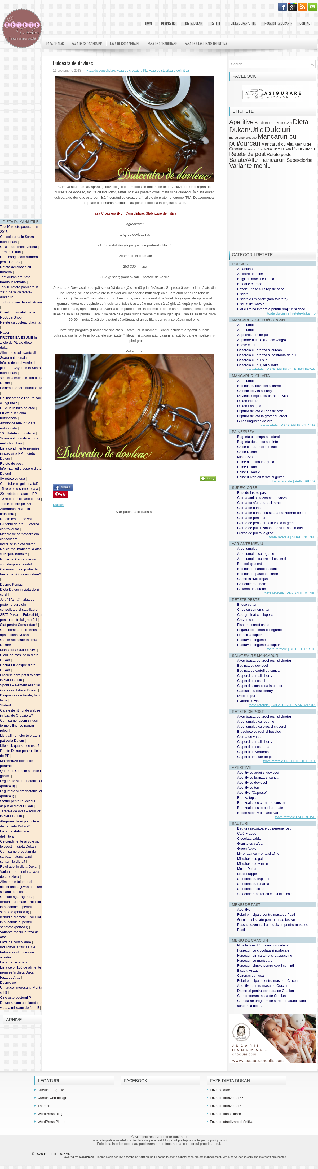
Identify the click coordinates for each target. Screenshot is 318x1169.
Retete (218, 22)
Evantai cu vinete (250, 701)
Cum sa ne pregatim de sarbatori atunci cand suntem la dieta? (18, 856)
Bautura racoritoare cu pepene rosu (264, 828)
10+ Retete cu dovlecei (18, 433)
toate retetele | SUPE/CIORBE (292, 537)
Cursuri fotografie (51, 1090)
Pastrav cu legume (251, 640)
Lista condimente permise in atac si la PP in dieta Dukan (19, 453)
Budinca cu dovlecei (252, 666)
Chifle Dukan (247, 452)
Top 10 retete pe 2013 (17, 504)
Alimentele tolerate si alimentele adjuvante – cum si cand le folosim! (21, 887)
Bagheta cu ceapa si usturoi (258, 437)
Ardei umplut (247, 325)
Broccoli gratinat (249, 564)
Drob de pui (246, 696)
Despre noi (168, 23)
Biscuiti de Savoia (250, 304)
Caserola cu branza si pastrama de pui (266, 355)
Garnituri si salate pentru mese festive (266, 920)
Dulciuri (58, 505)
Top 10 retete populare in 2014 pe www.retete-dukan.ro (19, 292)
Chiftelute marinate (251, 584)
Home (148, 23)
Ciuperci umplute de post (256, 757)
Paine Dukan (247, 467)
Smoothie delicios (250, 889)
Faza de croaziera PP (87, 43)
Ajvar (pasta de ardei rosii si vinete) (264, 660)
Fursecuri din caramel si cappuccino (264, 955)
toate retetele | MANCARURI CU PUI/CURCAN (280, 369)
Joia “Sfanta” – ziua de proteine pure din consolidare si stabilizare (19, 604)
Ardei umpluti (247, 330)
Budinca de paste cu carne (257, 574)
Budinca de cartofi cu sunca (258, 569)
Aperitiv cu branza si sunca (257, 777)
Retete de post (11, 463)
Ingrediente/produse (243, 137)
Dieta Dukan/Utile (243, 23)
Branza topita (247, 798)
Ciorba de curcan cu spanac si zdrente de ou (271, 513)
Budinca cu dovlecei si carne (259, 386)
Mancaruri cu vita (277, 144)
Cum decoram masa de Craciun (261, 996)
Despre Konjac (12, 584)
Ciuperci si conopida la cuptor (259, 686)
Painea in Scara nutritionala (21, 388)
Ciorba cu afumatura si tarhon (259, 503)
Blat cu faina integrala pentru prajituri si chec (271, 309)
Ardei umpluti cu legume (255, 554)
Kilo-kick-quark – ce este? (20, 746)
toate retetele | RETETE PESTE (291, 649)
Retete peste (279, 154)
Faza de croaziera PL (125, 43)
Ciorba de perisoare (252, 518)
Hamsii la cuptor (249, 635)
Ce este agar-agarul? (16, 897)
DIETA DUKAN (193, 23)
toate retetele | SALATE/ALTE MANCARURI (282, 705)
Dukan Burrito (247, 401)
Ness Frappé (247, 874)
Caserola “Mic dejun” (253, 579)
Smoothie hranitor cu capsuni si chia (265, 894)
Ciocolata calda (249, 838)
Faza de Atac (10, 977)
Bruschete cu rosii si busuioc (259, 732)
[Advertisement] (21, 135)
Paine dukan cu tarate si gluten (261, 477)
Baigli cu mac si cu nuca (255, 279)
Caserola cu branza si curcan (259, 350)
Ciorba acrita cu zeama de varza (262, 498)
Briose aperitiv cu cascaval (257, 813)
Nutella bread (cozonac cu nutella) (263, 945)
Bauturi (261, 122)
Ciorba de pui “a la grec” (255, 533)
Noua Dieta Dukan (279, 22)
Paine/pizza (303, 148)
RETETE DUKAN (57, 1154)
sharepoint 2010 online (138, 1156)
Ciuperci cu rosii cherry (254, 676)
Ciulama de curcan (251, 589)
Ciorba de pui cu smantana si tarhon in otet (270, 528)
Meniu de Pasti (253, 149)
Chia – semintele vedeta (19, 247)
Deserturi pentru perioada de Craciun (265, 991)
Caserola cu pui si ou (253, 360)
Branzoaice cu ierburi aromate (260, 808)
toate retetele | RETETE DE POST (289, 761)
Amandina (245, 269)
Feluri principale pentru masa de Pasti (266, 915)
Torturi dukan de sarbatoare (21, 302)
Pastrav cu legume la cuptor (258, 645)
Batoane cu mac (249, 284)
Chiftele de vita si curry (254, 391)
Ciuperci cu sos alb (251, 681)
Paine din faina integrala (255, 462)
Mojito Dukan (247, 869)
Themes (44, 1106)
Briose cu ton (247, 605)
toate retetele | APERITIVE (295, 817)
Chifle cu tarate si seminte (257, 447)
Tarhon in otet (11, 252)
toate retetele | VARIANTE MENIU (290, 593)
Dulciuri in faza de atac (18, 408)
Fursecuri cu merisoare (254, 960)
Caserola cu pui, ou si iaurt (257, 365)
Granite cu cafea (249, 843)
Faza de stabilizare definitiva (206, 43)
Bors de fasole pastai (253, 493)
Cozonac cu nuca (250, 976)
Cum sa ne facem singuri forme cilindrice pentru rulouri (19, 725)
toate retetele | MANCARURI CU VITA (287, 425)
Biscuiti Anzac (247, 970)
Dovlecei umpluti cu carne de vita (262, 396)
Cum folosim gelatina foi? (20, 484)
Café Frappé (246, 833)
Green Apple (246, 848)
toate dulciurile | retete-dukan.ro (291, 313)
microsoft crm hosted (272, 1156)
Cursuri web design (52, 1098)
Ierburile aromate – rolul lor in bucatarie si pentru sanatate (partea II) (20, 907)
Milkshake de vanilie (252, 864)
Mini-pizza (245, 457)
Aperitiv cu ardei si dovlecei (258, 772)
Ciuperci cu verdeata (253, 752)
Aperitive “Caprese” (252, 793)
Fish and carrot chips (253, 625)
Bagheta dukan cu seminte (257, 442)
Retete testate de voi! (16, 519)
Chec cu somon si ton (253, 610)
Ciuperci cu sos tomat (253, 747)
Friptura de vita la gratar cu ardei (262, 416)
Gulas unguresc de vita (254, 421)
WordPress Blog (50, 1114)
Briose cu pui (247, 345)
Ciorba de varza (249, 737)
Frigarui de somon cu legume (259, 630)
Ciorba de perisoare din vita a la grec (265, 523)
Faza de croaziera (14, 962)
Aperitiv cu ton (248, 787)
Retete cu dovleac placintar (21, 322)
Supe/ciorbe (299, 160)
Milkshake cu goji (250, 859)
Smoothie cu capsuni (253, 879)
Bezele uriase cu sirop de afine (260, 289)
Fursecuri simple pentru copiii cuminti (265, 965)
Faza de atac (55, 43)
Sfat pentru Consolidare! (19, 625)
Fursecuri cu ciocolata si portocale (263, 950)
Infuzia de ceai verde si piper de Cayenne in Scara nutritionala (20, 368)
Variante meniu (250, 165)
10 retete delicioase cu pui (20, 499)
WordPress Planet (51, 1122)
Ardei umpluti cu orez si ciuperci (261, 559)
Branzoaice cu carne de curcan (261, 803)
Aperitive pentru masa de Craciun (262, 986)
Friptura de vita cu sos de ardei (260, 411)
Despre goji (9, 982)
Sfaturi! (6, 705)
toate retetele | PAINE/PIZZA (294, 481)
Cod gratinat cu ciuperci (255, 615)
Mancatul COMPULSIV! (18, 650)
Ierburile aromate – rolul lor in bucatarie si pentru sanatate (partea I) (20, 922)
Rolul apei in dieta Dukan (19, 867)
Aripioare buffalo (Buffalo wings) (261, 340)
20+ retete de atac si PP (19, 494)
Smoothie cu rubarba (253, 884)
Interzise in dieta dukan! (18, 544)
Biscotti (242, 294)
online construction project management (195, 1156)
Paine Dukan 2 (248, 472)
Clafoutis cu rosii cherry (255, 691)
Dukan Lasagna (249, 406)
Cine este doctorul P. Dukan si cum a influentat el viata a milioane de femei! (21, 1003)
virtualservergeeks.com (238, 1156)
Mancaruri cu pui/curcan (263, 140)
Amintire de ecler (250, 274)
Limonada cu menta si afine (258, 854)
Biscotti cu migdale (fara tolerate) (262, 299)
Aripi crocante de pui (253, 335)
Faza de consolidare (16, 942)
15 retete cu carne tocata (19, 489)
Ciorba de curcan (250, 508)
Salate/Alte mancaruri (257, 159)
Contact (305, 23)
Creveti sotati (247, 620)
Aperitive (241, 122)
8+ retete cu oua (13, 479)
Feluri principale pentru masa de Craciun (268, 981)
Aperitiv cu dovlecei (252, 782)
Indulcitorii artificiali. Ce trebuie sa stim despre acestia (17, 952)
